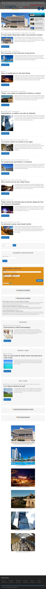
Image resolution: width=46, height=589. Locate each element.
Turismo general (16, 51)
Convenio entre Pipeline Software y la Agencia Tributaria (12, 310)
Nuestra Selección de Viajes (23, 409)
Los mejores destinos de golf (14, 386)
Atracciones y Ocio (9, 384)
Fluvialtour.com (11, 582)
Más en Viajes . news (5, 46)
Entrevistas (7, 325)
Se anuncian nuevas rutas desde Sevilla (16, 224)
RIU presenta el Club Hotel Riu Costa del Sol (18, 53)
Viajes (26, 139)
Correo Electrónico (5, 256)
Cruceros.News (25, 580)
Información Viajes (6, 91)
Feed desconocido (23, 417)
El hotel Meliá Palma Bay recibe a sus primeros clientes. (22, 35)
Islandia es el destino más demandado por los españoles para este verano (15, 306)
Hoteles (6, 353)
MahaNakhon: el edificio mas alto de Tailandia (18, 113)
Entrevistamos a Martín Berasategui (17, 327)
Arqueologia (5, 139)
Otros (15, 325)
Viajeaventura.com (4, 582)
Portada (4, 71)
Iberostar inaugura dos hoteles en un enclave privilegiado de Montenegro (15, 301)
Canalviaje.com (18, 582)
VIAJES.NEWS (3, 587)
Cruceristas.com (32, 582)
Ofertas (18, 222)
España (11, 325)
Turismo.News (11, 580)
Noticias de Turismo (23, 298)
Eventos (4, 200)
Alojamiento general (7, 51)
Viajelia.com (39, 582)
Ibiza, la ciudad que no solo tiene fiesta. (16, 73)
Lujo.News (32, 580)
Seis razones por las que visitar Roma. (15, 182)
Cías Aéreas (4, 222)
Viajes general (22, 91)
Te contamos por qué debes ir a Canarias (16, 162)
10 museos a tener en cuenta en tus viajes (17, 142)
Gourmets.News (18, 580)
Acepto (26, 7)
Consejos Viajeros (23, 290)
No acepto (21, 7)
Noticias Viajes (9, 200)
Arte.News (39, 580)
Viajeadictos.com (25, 582)
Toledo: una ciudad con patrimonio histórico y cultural (21, 93)
